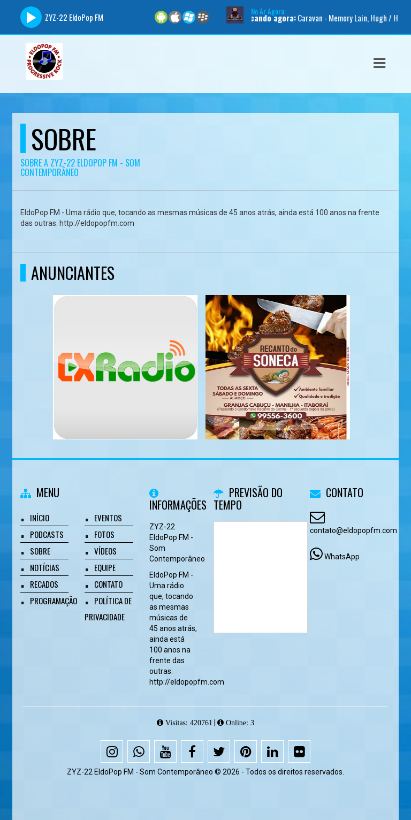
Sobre (40, 551)
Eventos (108, 517)
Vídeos (105, 551)
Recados (44, 584)
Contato (108, 584)
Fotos (104, 534)
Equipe (105, 567)
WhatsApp (342, 556)
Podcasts (47, 534)
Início (39, 517)
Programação (53, 600)
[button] (379, 63)
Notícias (44, 567)
